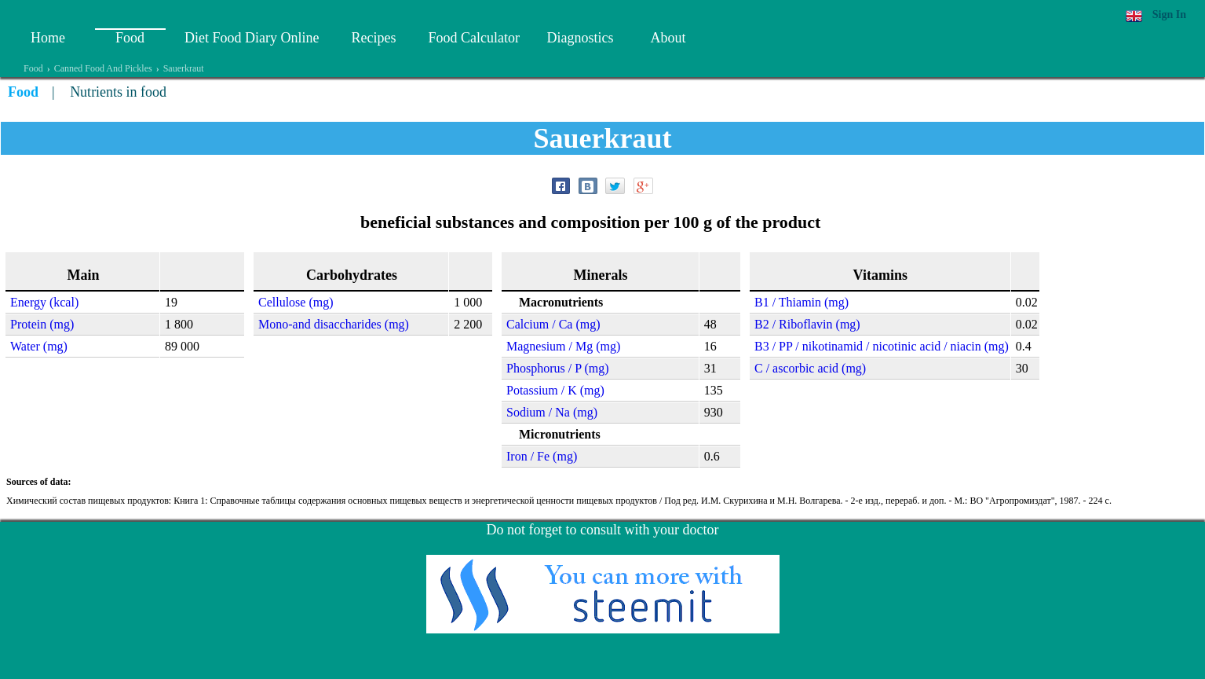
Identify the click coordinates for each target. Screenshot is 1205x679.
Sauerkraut (183, 68)
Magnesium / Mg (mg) (563, 346)
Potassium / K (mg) (555, 390)
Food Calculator (473, 38)
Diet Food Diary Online (251, 38)
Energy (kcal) (44, 302)
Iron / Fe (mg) (541, 456)
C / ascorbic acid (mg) (810, 368)
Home (48, 38)
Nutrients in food (118, 92)
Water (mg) (39, 346)
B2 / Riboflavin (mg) (807, 324)
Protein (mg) (42, 324)
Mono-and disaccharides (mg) (333, 324)
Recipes (373, 38)
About (667, 38)
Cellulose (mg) (296, 302)
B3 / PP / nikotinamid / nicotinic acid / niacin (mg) (881, 346)
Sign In (1169, 14)
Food (129, 38)
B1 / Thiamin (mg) (801, 302)
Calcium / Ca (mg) (553, 324)
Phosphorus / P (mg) (557, 368)
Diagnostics (579, 38)
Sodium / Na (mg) (551, 412)
